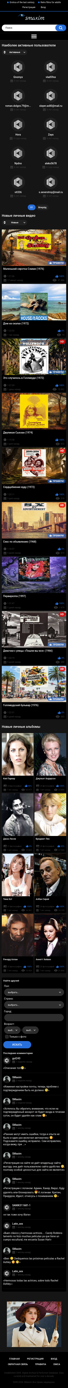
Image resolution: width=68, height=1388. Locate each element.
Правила (40, 1364)
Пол (6, 986)
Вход (43, 7)
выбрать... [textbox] (13, 992)
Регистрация (28, 7)
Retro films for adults (51, 2)
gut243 (16, 1058)
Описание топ (14, 1068)
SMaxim (17, 1077)
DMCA (56, 1364)
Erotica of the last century (22, 2)
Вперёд (42, 207)
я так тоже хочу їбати (16, 1214)
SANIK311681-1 (21, 1205)
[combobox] (34, 992)
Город (7, 1011)
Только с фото (17, 1036)
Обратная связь (18, 1364)
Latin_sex (17, 1223)
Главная (14, 1358)
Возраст (9, 1023)
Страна (8, 998)
